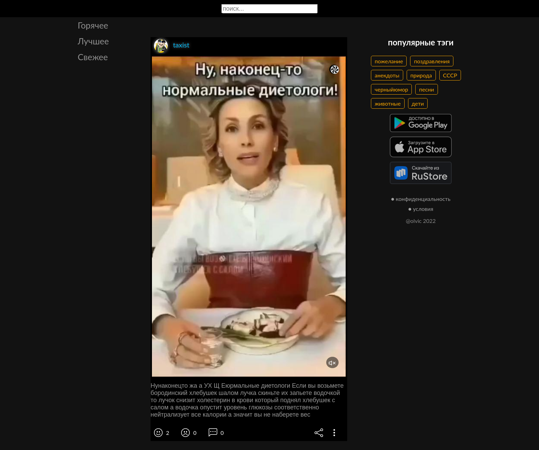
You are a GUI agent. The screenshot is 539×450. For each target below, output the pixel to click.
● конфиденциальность (421, 198)
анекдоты (387, 75)
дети (418, 103)
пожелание (389, 61)
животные (388, 103)
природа (421, 75)
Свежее (93, 57)
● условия (420, 208)
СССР (450, 75)
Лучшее (93, 41)
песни (426, 89)
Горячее (93, 25)
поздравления (432, 61)
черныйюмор (391, 89)
